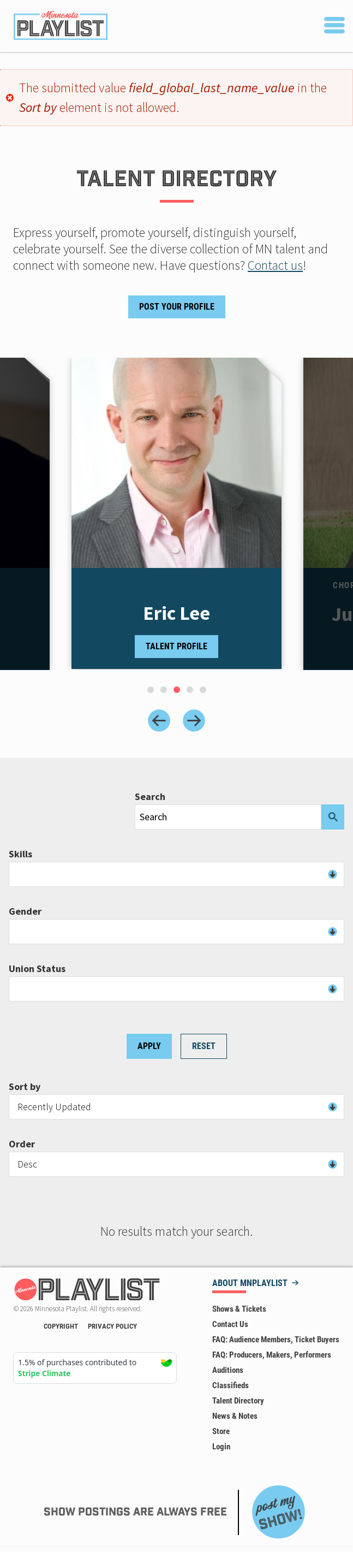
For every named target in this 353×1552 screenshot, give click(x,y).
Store (221, 1431)
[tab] (150, 689)
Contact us (275, 265)
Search (150, 797)
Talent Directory (238, 1401)
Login (221, 1447)
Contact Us (230, 1324)
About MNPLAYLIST (250, 1283)
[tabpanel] (176, 514)
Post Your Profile (176, 306)
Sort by (24, 1087)
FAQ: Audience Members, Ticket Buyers (275, 1339)
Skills (20, 854)
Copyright (61, 1326)
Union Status (37, 969)
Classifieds (230, 1385)
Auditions (227, 1370)
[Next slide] (194, 720)
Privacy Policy (112, 1326)
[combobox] (176, 874)
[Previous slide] (159, 720)
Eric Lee (176, 613)
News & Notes (235, 1416)
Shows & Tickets (239, 1309)
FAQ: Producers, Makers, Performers (271, 1355)
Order (22, 1144)
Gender (25, 911)
